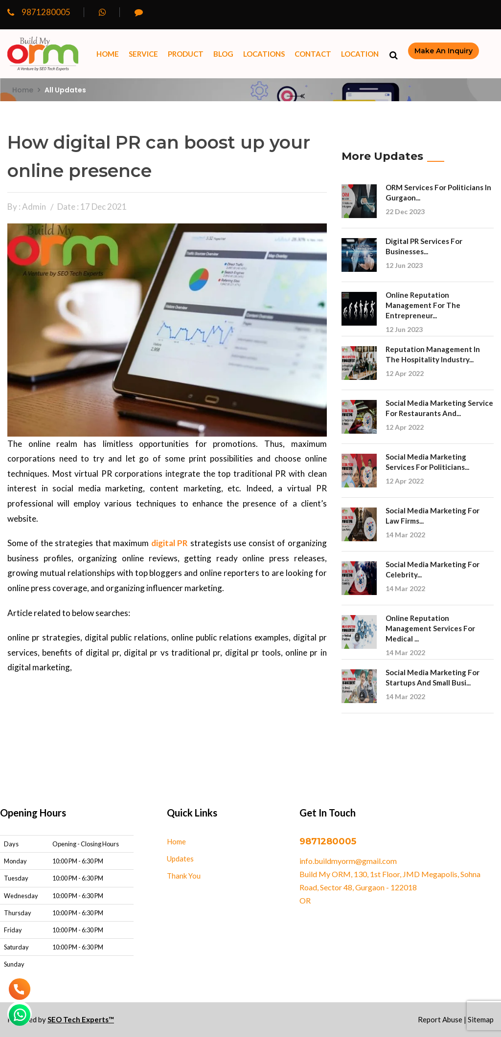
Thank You (184, 875)
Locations (264, 53)
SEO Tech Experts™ (80, 1019)
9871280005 (38, 12)
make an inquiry (443, 50)
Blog (223, 53)
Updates (180, 858)
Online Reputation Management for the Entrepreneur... (423, 305)
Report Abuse (440, 1019)
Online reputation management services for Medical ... (430, 628)
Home (107, 53)
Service (143, 53)
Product (186, 53)
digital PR (169, 543)
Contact (313, 53)
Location (360, 53)
